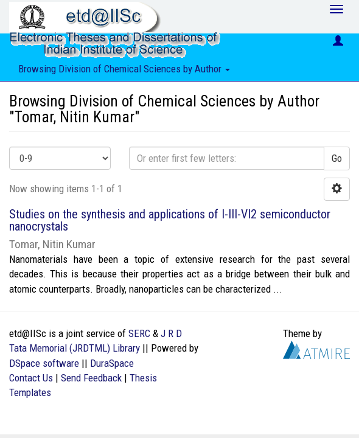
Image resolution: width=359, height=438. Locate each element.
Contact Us (31, 378)
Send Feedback (91, 378)
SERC (139, 333)
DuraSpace (112, 363)
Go (337, 158)
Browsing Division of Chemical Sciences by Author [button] (124, 69)
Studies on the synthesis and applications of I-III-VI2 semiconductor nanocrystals (169, 220)
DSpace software (44, 363)
